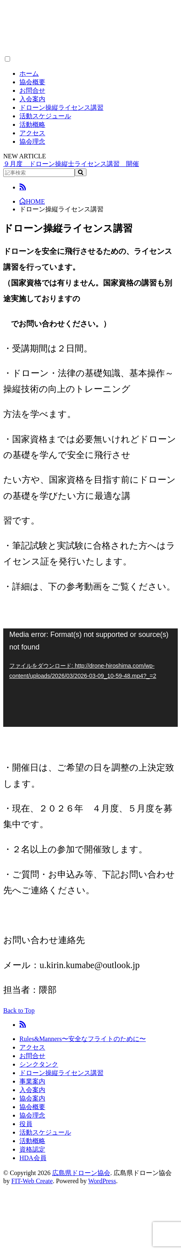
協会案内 (32, 1098)
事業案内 (32, 1081)
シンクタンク (38, 1064)
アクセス (32, 133)
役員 (25, 1123)
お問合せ (32, 90)
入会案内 (32, 99)
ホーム (29, 73)
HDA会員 (32, 1157)
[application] (90, 677)
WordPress (102, 1180)
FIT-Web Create (32, 1180)
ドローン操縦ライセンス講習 (61, 107)
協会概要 (32, 82)
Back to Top (19, 1010)
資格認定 (32, 1149)
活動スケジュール (45, 116)
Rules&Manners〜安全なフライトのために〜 (82, 1038)
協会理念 (32, 141)
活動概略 (32, 124)
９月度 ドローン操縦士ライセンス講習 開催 (71, 163)
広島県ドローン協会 (81, 1172)
